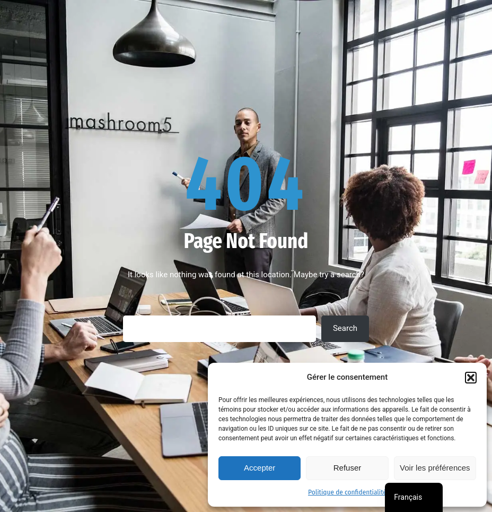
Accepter (259, 467)
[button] (470, 377)
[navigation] (414, 497)
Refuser (347, 467)
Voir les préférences (435, 467)
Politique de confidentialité (347, 492)
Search (345, 328)
